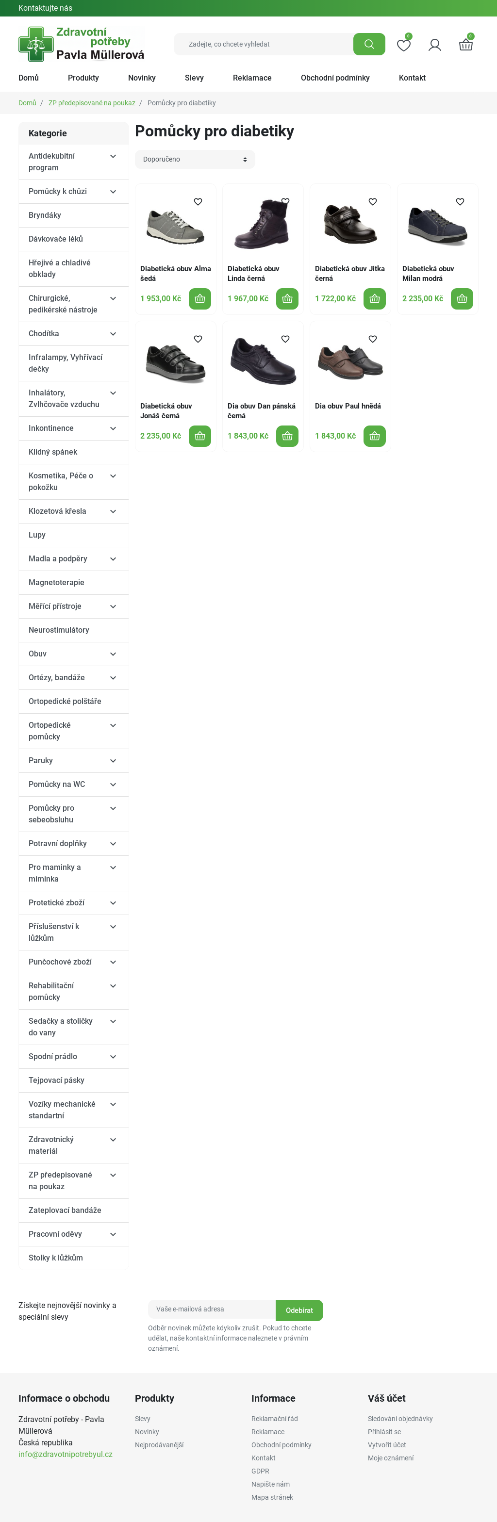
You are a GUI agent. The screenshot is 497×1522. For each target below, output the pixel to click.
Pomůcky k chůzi (58, 191)
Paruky (41, 760)
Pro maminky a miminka (55, 873)
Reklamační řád (274, 1419)
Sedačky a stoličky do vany (61, 1026)
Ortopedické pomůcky (50, 730)
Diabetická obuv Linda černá (254, 273)
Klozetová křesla (57, 511)
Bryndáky (45, 215)
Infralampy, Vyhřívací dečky (65, 363)
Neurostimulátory (59, 630)
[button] (466, 44)
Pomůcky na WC (57, 784)
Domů (27, 103)
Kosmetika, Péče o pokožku (61, 481)
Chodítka (44, 333)
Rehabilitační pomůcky (51, 991)
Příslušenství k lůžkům (54, 932)
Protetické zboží (56, 902)
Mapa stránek (272, 1497)
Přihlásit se (384, 1432)
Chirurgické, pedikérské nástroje (63, 304)
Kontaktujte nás (45, 8)
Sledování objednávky (400, 1419)
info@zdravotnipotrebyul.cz (65, 1454)
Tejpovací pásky (56, 1080)
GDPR (260, 1471)
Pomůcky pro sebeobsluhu (51, 813)
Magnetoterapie (56, 582)
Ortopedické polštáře (65, 701)
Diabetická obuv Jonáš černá (166, 411)
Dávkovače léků (56, 239)
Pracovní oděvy (55, 1234)
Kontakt (263, 1458)
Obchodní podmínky (281, 1445)
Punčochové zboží (60, 961)
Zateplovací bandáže (65, 1210)
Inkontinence (51, 428)
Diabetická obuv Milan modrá (428, 273)
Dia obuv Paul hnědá (348, 406)
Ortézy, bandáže (57, 677)
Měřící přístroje (55, 606)
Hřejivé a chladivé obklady (60, 268)
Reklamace (267, 1432)
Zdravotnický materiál (51, 1145)
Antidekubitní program (52, 161)
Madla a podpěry (58, 558)
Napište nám (270, 1484)
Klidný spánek (53, 452)
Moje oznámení (391, 1458)
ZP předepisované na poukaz (92, 103)
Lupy (37, 535)
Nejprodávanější (159, 1445)
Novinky (147, 1432)
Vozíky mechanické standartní (62, 1109)
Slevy (142, 1419)
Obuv (38, 653)
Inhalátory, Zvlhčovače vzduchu (64, 398)
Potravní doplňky (58, 843)
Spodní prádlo (53, 1056)
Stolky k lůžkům (56, 1257)
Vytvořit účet (387, 1445)
